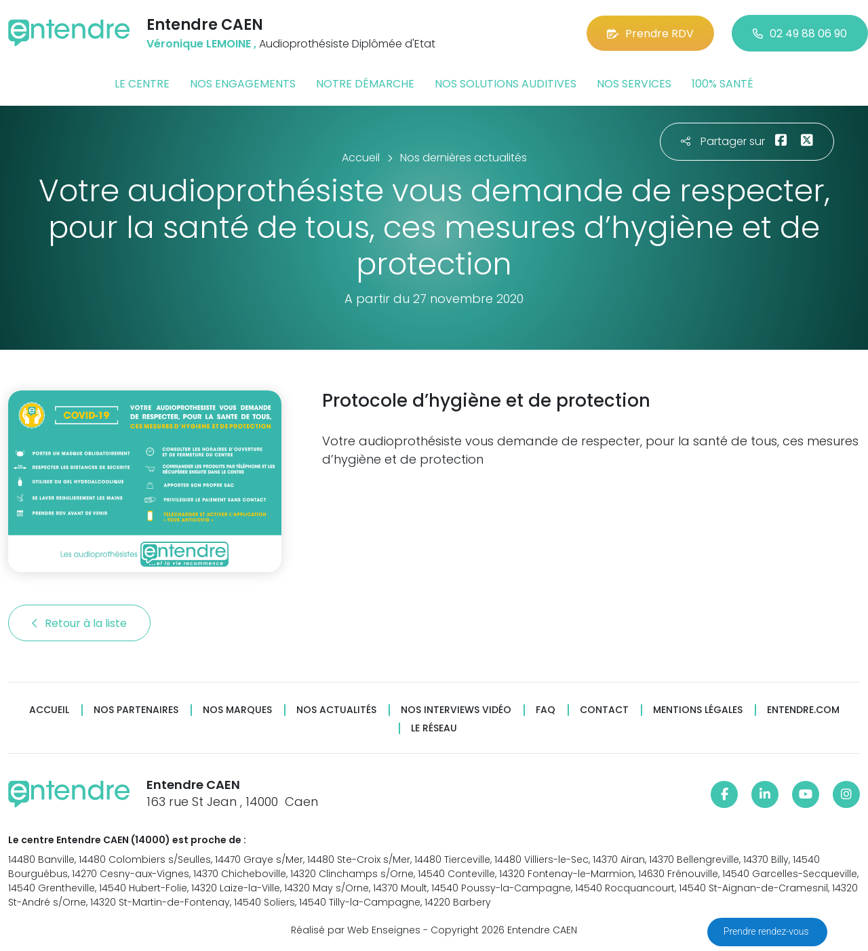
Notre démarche (365, 84)
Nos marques (237, 710)
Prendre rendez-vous (767, 931)
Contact (604, 710)
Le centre (142, 84)
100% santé (722, 84)
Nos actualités (336, 710)
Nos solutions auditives (505, 84)
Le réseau (434, 728)
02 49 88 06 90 (800, 33)
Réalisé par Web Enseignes (355, 930)
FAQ (545, 710)
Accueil (49, 710)
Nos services (634, 84)
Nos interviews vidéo (456, 710)
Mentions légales (698, 710)
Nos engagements (243, 84)
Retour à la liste (79, 623)
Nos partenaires (136, 710)
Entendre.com (803, 710)
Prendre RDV (650, 33)
